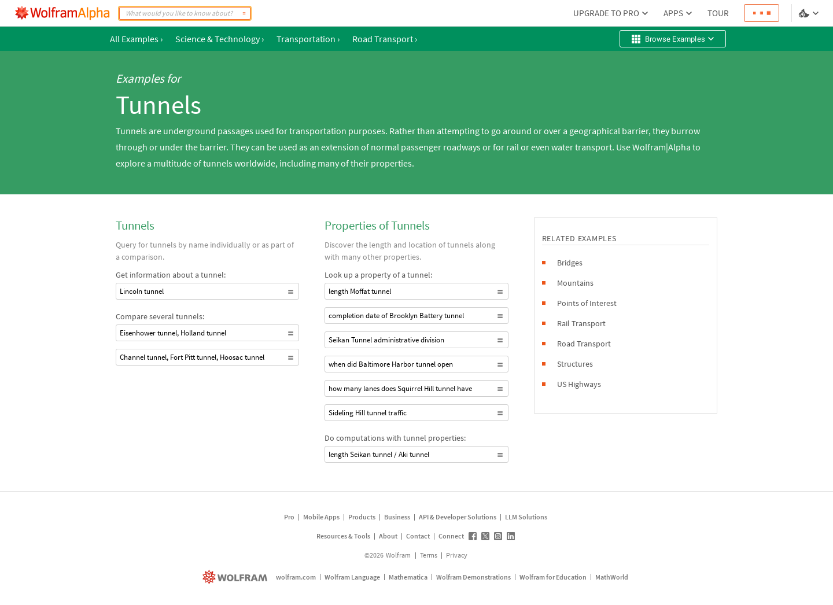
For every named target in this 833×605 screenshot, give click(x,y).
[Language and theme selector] (810, 13)
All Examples (136, 38)
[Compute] (244, 13)
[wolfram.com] (236, 577)
